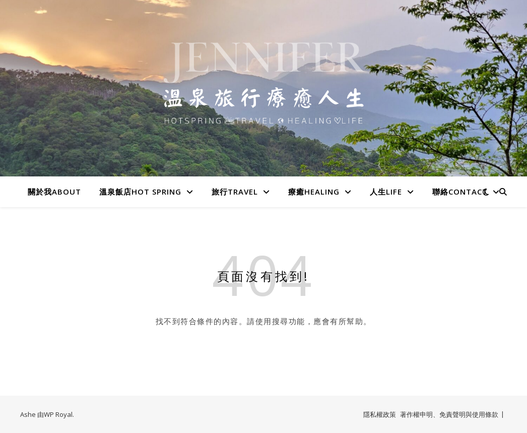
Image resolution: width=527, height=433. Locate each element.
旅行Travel (235, 192)
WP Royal (58, 414)
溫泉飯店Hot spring (140, 192)
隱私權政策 (379, 414)
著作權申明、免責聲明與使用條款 (449, 414)
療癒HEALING (314, 192)
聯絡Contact (460, 192)
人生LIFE (386, 192)
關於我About (54, 192)
